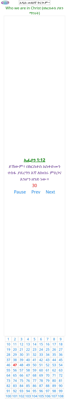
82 (8, 385)
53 (54, 365)
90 (61, 385)
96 (41, 391)
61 (48, 370)
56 (15, 370)
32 (34, 354)
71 (54, 375)
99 (61, 391)
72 (61, 375)
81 (61, 380)
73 (8, 380)
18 (61, 344)
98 (54, 391)
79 (48, 380)
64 (8, 375)
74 (15, 380)
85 (28, 385)
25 (48, 349)
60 (41, 370)
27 (61, 349)
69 (41, 375)
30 (21, 354)
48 (21, 365)
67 (28, 375)
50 (34, 365)
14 (34, 344)
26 (54, 349)
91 (8, 391)
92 (15, 391)
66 (21, 375)
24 (41, 349)
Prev (35, 192)
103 (28, 396)
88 (48, 385)
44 (54, 360)
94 (28, 391)
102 (21, 396)
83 (15, 385)
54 (61, 365)
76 (28, 380)
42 (41, 360)
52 (48, 365)
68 (34, 375)
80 (54, 380)
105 (41, 396)
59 (34, 370)
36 (61, 354)
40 (28, 360)
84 (21, 385)
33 (41, 354)
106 (47, 396)
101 (15, 396)
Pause (20, 192)
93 (21, 391)
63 (61, 370)
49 (28, 365)
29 (15, 354)
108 (61, 396)
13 (28, 344)
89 (54, 385)
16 (48, 344)
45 (61, 360)
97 (48, 391)
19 (8, 349)
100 (8, 396)
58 (28, 370)
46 (8, 365)
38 (15, 360)
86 (34, 385)
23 (34, 349)
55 (8, 370)
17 (54, 344)
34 (48, 354)
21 (21, 349)
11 (15, 344)
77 (34, 380)
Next (50, 192)
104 (34, 396)
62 (54, 370)
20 (15, 349)
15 (41, 344)
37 (8, 360)
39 (21, 360)
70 (48, 375)
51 (41, 365)
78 (41, 380)
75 (21, 380)
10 (8, 344)
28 (8, 354)
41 (34, 360)
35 (54, 354)
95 (34, 391)
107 (54, 396)
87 (41, 385)
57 (21, 370)
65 (15, 375)
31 (28, 354)
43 (48, 360)
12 (21, 344)
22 (28, 349)
